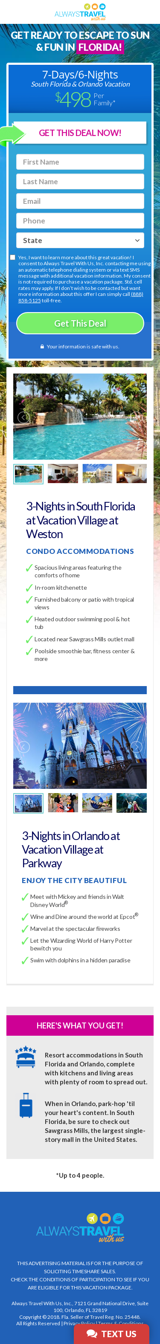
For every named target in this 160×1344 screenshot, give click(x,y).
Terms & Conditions (121, 1323)
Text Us (112, 1333)
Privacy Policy (79, 1323)
